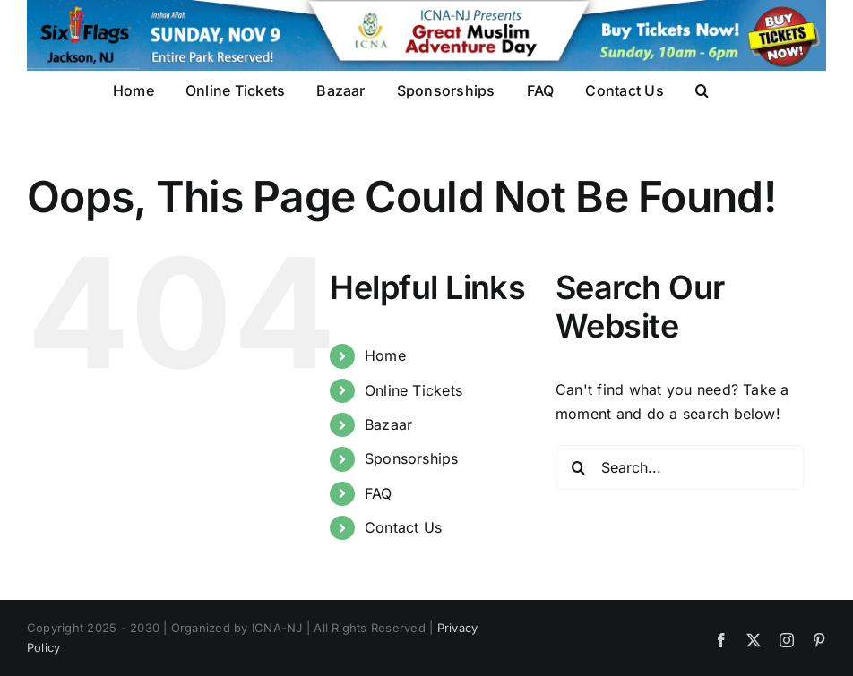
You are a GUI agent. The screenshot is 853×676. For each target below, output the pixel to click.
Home (385, 355)
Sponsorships (412, 458)
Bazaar (388, 424)
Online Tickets (413, 390)
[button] (702, 89)
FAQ (378, 493)
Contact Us (403, 527)
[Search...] (680, 467)
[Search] (578, 467)
